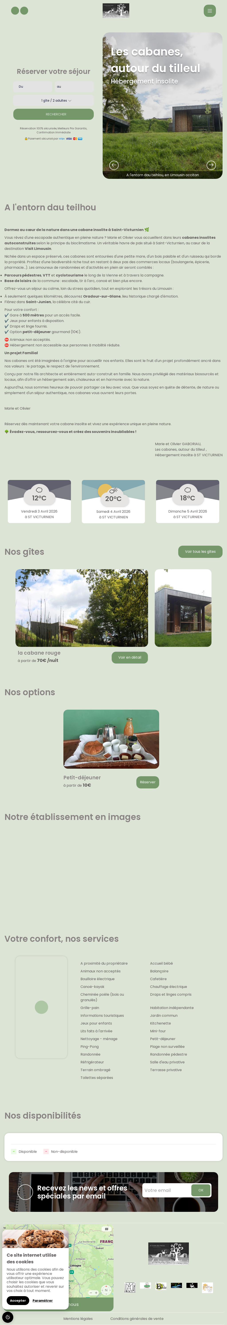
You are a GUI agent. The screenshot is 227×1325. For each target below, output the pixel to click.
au (59, 86)
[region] (35, 1269)
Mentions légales (78, 1318)
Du (21, 86)
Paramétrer (43, 1300)
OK (201, 1190)
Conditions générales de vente (137, 1318)
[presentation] (114, 165)
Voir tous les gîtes (200, 551)
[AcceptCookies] (7, 1317)
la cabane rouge (39, 653)
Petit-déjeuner (82, 778)
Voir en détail (129, 657)
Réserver (148, 782)
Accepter (18, 1300)
